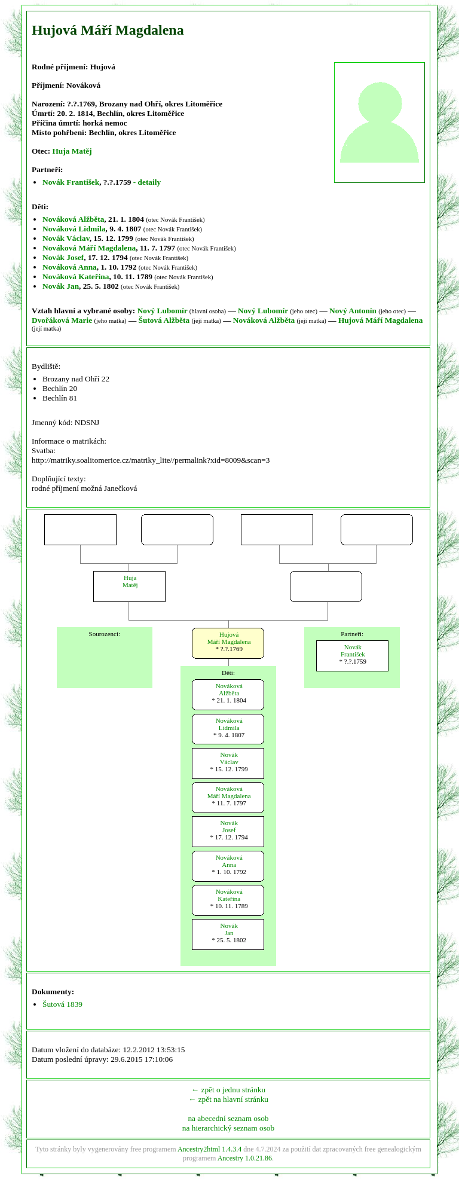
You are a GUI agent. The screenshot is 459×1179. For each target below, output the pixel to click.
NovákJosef (229, 826)
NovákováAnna (229, 861)
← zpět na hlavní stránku (228, 1099)
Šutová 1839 (62, 1004)
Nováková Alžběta (73, 219)
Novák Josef (63, 257)
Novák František (70, 182)
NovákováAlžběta (229, 689)
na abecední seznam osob (228, 1118)
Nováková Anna (69, 266)
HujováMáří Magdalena (229, 638)
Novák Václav (66, 238)
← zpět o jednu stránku (228, 1089)
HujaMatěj (130, 581)
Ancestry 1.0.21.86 (245, 1158)
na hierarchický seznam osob (228, 1127)
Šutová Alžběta (164, 320)
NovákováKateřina (229, 895)
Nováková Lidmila (74, 228)
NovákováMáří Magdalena (229, 792)
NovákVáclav (229, 758)
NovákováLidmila (229, 724)
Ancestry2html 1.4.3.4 (209, 1149)
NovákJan (229, 929)
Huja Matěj (71, 150)
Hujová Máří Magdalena (380, 320)
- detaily (147, 182)
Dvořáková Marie (62, 320)
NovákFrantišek (353, 650)
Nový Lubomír (162, 310)
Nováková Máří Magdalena (89, 247)
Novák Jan (60, 286)
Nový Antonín (353, 310)
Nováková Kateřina (75, 276)
